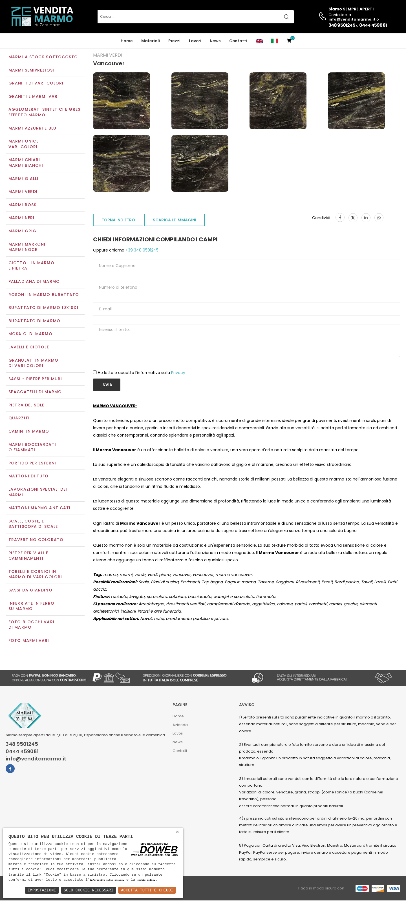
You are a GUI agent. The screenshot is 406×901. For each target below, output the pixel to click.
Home (127, 41)
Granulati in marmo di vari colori (33, 363)
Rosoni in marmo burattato (43, 295)
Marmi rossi (23, 205)
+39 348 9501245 (141, 251)
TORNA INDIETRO (118, 221)
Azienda (180, 725)
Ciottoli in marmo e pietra (31, 266)
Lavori (195, 41)
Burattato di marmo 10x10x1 (43, 308)
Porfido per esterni (32, 463)
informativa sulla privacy (107, 880)
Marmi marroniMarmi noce (26, 247)
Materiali (150, 41)
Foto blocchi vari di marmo (31, 625)
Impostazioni (42, 890)
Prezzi (174, 41)
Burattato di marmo (34, 321)
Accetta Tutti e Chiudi (147, 890)
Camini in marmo (28, 432)
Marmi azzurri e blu (32, 129)
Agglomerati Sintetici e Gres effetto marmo (44, 113)
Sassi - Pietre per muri (35, 379)
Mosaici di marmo (30, 334)
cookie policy (146, 880)
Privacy (178, 373)
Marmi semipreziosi (31, 71)
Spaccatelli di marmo (35, 392)
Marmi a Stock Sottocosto (43, 57)
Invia (107, 385)
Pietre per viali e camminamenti (28, 556)
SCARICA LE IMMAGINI (174, 221)
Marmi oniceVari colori (23, 144)
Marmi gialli (23, 179)
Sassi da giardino (30, 590)
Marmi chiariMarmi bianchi (25, 163)
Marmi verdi (22, 192)
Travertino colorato (35, 540)
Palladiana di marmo (34, 282)
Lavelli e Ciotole (28, 347)
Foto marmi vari (28, 641)
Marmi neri (21, 218)
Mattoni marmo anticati (39, 508)
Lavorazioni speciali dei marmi (37, 492)
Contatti (238, 41)
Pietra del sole (26, 405)
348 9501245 (341, 25)
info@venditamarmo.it (36, 759)
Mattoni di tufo (28, 477)
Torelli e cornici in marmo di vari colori (35, 574)
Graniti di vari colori (35, 84)
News (215, 41)
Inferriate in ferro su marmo (31, 606)
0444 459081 (373, 25)
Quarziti (19, 419)
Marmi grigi (23, 231)
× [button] (177, 832)
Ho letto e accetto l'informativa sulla (141, 373)
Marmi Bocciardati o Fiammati (32, 447)
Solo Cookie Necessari (88, 890)
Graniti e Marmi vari (33, 97)
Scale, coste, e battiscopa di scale (33, 524)
